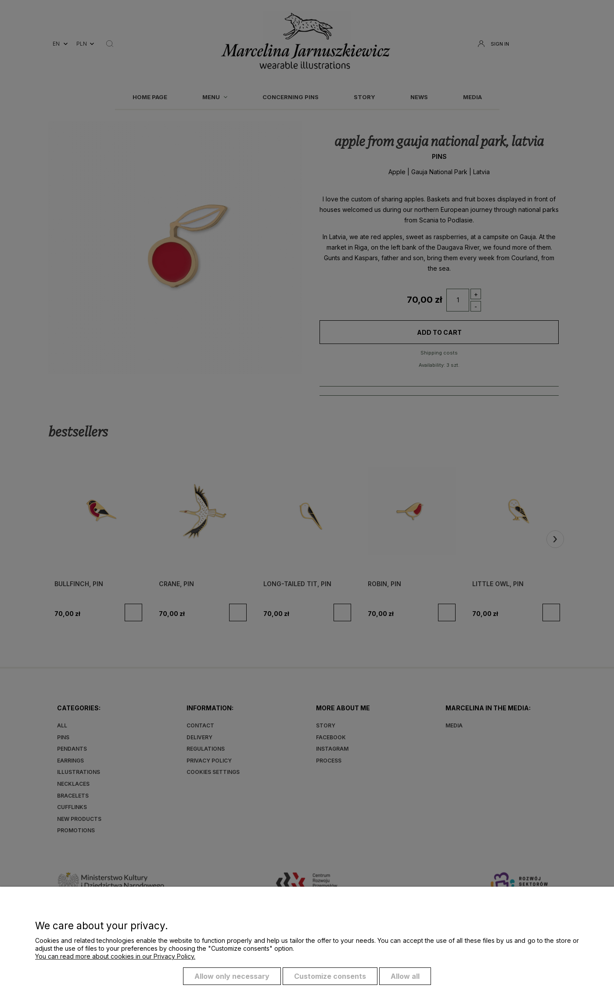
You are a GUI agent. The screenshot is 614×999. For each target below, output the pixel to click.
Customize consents (330, 976)
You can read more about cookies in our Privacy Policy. (115, 956)
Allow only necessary (231, 976)
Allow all (405, 976)
